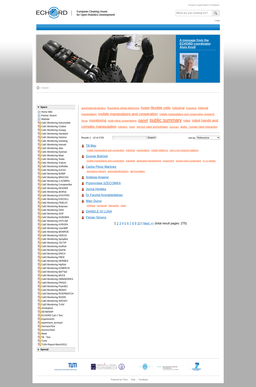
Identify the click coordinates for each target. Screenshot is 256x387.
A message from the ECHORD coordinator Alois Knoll (195, 44)
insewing (191, 108)
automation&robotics (93, 108)
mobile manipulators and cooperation (128, 114)
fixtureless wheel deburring (123, 108)
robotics (122, 126)
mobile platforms (159, 150)
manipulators (89, 114)
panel (143, 120)
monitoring (97, 120)
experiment (168, 161)
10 (139, 223)
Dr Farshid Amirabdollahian (104, 195)
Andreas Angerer (97, 177)
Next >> (148, 223)
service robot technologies (152, 126)
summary (174, 127)
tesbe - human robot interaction (199, 126)
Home (37, 87)
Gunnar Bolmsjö (97, 156)
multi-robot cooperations (122, 120)
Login (217, 20)
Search (45, 88)
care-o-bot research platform (184, 150)
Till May (91, 145)
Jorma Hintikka (96, 189)
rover (132, 126)
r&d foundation (137, 171)
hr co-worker (209, 161)
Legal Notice (202, 5)
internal (203, 108)
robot (186, 120)
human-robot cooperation (188, 161)
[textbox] (193, 12)
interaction (113, 205)
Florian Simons (96, 217)
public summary (166, 120)
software (91, 205)
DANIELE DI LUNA (99, 211)
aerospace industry (96, 171)
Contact (191, 5)
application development (149, 161)
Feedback (214, 5)
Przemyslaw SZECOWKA (103, 183)
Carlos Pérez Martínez (101, 166)
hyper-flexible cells (156, 108)
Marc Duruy (94, 201)
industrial (178, 108)
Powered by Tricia (119, 379)
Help (133, 379)
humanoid (102, 205)
